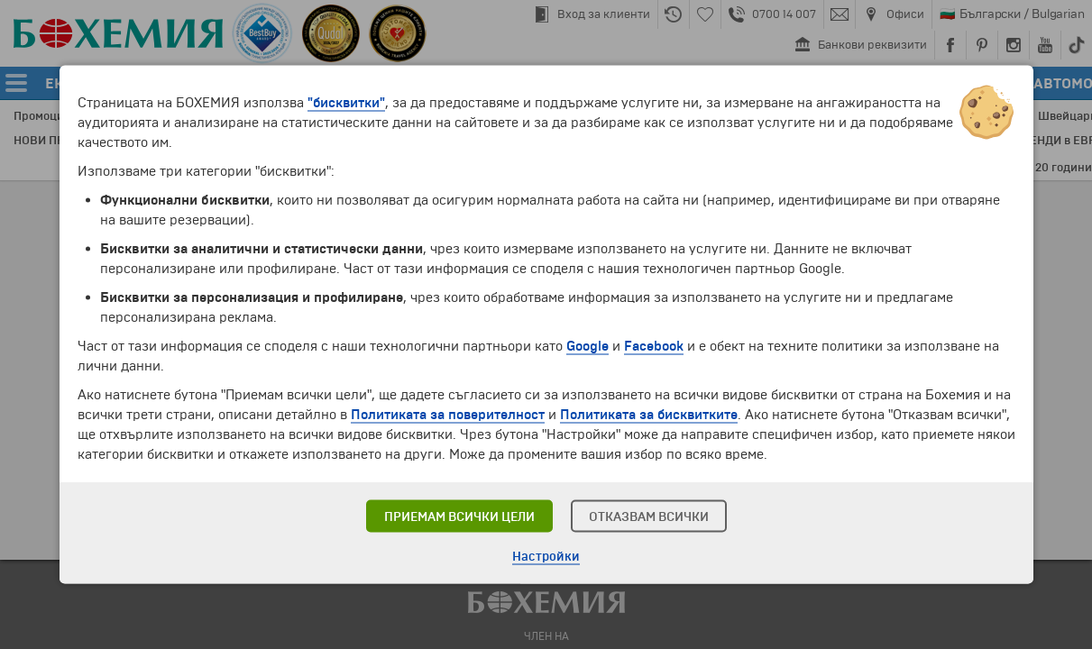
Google (587, 346)
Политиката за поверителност (448, 415)
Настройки (546, 556)
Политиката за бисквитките (649, 415)
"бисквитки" (346, 103)
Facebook (654, 346)
